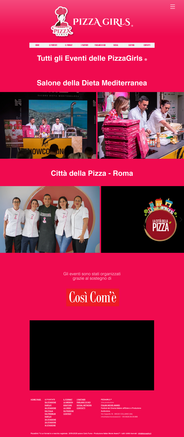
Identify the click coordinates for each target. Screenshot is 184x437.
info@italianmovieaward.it (110, 417)
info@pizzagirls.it (144, 433)
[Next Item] (180, 125)
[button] (172, 7)
